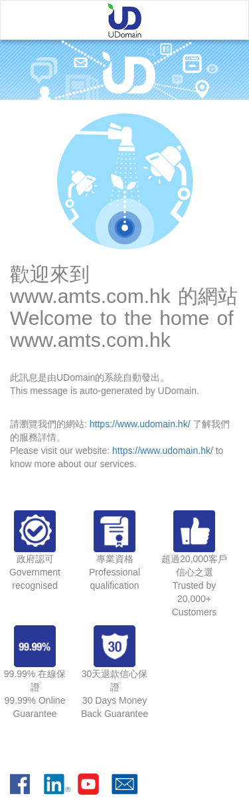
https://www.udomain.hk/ (140, 424)
